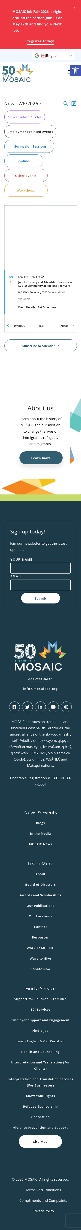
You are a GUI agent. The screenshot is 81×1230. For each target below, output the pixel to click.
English (50, 55)
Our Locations (40, 916)
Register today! (40, 41)
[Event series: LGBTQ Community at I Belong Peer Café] (42, 277)
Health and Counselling (40, 1052)
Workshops (26, 190)
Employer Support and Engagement (40, 1020)
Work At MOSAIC (40, 948)
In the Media (40, 833)
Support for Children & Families (40, 999)
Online (23, 161)
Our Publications (40, 906)
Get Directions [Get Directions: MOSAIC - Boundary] (47, 307)
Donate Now (40, 969)
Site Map (40, 1142)
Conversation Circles (25, 117)
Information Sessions (28, 146)
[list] (40, 294)
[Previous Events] (17, 326)
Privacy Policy (43, 1211)
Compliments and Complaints (43, 1200)
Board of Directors (40, 884)
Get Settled (40, 1117)
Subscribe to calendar (38, 346)
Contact (40, 927)
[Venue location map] (41, 238)
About (41, 874)
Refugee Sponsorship (40, 1106)
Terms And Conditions (43, 1190)
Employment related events (30, 131)
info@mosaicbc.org (40, 689)
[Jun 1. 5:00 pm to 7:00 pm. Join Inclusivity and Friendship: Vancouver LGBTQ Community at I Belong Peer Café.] (40, 292)
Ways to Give (40, 958)
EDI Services (40, 1009)
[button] (75, 70)
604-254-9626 (40, 679)
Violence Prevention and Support (40, 1128)
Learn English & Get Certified (40, 1041)
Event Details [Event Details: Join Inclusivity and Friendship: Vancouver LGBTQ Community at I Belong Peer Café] (26, 307)
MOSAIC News (40, 844)
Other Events (26, 175)
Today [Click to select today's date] (40, 325)
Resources (40, 937)
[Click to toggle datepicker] (23, 103)
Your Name (21, 559)
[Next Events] (67, 326)
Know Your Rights (40, 1096)
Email (16, 576)
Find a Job (40, 1031)
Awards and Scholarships (40, 895)
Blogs (40, 823)
